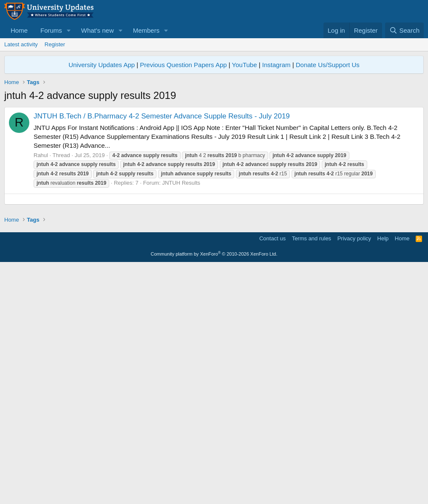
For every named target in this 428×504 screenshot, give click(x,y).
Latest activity (21, 44)
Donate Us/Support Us (328, 64)
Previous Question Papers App (183, 64)
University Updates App (101, 64)
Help (383, 476)
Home (19, 30)
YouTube (244, 64)
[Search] (404, 30)
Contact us (272, 476)
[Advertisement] (214, 258)
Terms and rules (311, 476)
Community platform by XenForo (214, 491)
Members (146, 30)
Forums (51, 30)
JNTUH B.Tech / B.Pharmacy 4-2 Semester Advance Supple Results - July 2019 (162, 116)
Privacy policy (354, 476)
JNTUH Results (181, 183)
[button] (69, 30)
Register (55, 44)
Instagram (276, 64)
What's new (97, 30)
